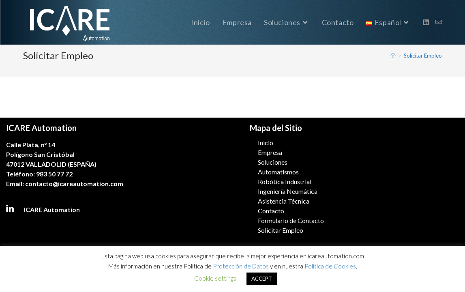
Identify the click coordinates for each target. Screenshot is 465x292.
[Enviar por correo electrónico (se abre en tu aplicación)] (438, 22)
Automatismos (278, 172)
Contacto (271, 211)
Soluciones (272, 162)
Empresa (270, 152)
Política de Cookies (330, 266)
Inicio (265, 142)
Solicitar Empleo (423, 55)
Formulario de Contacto (291, 220)
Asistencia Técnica (283, 201)
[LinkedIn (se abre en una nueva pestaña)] (426, 22)
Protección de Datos (241, 266)
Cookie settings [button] (215, 278)
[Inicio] (393, 55)
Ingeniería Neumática (287, 191)
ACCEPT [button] (261, 278)
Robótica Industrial (284, 181)
